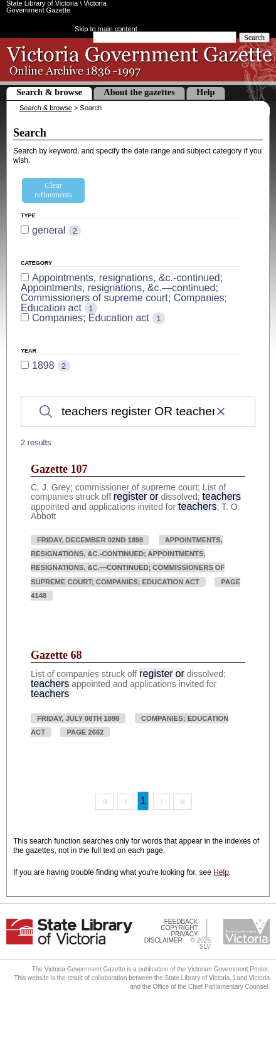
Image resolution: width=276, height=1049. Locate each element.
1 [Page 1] (143, 800)
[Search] (138, 411)
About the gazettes (139, 92)
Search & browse (49, 92)
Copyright (179, 927)
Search (254, 37)
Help (205, 92)
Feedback (181, 921)
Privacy (184, 934)
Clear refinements (53, 190)
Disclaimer (163, 940)
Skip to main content (106, 29)
